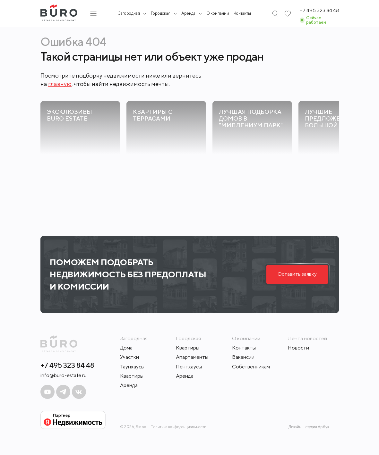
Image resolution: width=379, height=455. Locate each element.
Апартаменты (192, 357)
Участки (129, 357)
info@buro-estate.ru (63, 375)
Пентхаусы (189, 367)
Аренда (129, 385)
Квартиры (131, 376)
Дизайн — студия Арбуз (309, 426)
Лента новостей (307, 338)
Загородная (129, 13)
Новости (298, 348)
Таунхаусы (132, 367)
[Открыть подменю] (93, 14)
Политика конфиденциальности (178, 427)
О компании (217, 13)
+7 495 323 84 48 (67, 365)
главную (60, 83)
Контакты (242, 13)
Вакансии (243, 357)
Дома (126, 348)
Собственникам (251, 367)
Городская (160, 13)
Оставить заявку (297, 274)
